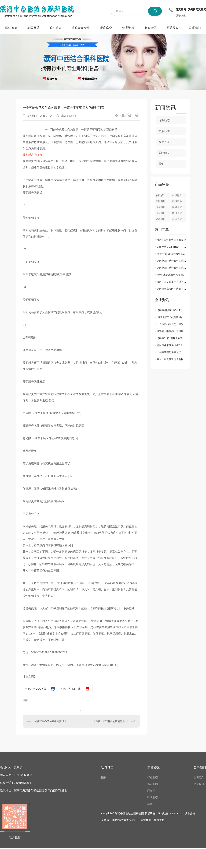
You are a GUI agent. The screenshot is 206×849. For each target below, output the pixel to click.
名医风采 (33, 28)
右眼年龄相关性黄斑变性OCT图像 (179, 201)
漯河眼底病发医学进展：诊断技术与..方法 (171, 288)
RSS (172, 813)
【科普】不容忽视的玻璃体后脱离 (111, 721)
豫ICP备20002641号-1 (125, 820)
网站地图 (163, 813)
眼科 (103, 777)
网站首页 (11, 28)
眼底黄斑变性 (81, 28)
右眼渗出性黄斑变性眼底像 (163, 195)
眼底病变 (106, 28)
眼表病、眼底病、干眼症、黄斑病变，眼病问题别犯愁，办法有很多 (171, 331)
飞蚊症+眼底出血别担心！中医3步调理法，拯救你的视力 (171, 310)
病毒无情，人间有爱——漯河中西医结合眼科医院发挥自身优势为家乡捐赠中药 (171, 246)
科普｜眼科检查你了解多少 (171, 239)
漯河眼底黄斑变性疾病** (163, 207)
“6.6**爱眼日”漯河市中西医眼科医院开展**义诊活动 (171, 253)
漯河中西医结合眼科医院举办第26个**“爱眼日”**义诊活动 (171, 260)
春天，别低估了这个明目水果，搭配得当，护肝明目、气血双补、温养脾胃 (171, 359)
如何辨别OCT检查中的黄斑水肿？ (52, 721)
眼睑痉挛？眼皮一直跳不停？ (171, 281)
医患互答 (164, 142)
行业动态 (164, 120)
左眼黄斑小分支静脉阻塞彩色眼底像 (163, 201)
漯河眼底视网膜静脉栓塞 (179, 207)
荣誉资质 (128, 28)
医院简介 (173, 28)
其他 (161, 163)
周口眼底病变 (179, 213)
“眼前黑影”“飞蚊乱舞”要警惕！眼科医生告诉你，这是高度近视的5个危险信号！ (171, 317)
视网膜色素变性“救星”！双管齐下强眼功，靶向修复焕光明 (171, 345)
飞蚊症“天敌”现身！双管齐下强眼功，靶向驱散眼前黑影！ (171, 338)
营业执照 (146, 820)
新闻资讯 (150, 28)
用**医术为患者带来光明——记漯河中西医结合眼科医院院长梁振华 (171, 274)
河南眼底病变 (179, 219)
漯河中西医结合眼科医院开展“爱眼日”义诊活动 (171, 267)
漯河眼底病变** (163, 213)
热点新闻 (164, 131)
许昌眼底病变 (163, 219)
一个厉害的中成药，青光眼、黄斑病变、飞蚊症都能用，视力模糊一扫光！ (171, 324)
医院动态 (164, 152)
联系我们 (195, 28)
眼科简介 (55, 28)
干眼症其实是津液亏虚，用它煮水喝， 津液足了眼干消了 (171, 352)
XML (179, 813)
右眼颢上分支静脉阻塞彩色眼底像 (179, 195)
